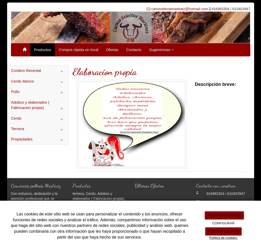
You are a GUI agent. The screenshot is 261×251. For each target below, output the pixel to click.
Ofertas (112, 50)
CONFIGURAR (223, 223)
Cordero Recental (38, 71)
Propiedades (38, 140)
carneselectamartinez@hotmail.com (179, 9)
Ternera (38, 129)
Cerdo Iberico (38, 82)
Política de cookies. (223, 238)
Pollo (38, 92)
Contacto (133, 50)
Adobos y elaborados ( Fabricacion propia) (38, 106)
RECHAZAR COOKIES (224, 215)
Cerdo (38, 119)
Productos (42, 50)
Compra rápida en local (78, 50)
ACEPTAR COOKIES (223, 231)
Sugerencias (161, 50)
